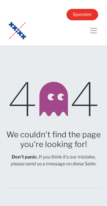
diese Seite (84, 164)
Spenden (82, 14)
